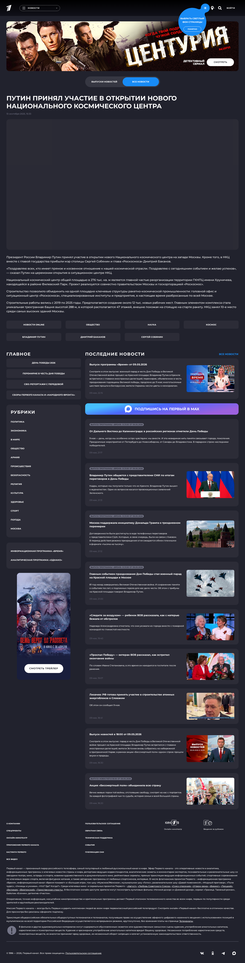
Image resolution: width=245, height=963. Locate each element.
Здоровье (17, 502)
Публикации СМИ (94, 852)
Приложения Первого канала (22, 845)
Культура (17, 493)
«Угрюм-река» (200, 886)
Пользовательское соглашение (102, 823)
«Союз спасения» (181, 886)
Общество (93, 324)
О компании (13, 823)
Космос (211, 324)
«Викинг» (214, 886)
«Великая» (12, 889)
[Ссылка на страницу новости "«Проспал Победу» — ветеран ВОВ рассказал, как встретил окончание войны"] (161, 666)
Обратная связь (93, 831)
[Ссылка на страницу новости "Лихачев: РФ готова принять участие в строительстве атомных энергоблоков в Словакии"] (161, 706)
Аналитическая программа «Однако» (36, 560)
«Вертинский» (27, 889)
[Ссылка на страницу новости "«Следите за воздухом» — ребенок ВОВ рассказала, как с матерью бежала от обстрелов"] (161, 626)
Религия (16, 484)
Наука (152, 324)
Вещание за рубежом (213, 825)
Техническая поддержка (99, 838)
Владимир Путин (33, 337)
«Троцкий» (227, 886)
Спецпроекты (13, 831)
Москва (16, 528)
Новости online (33, 324)
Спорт (15, 510)
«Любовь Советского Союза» (154, 886)
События (90, 845)
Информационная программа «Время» (37, 551)
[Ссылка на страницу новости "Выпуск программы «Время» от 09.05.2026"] (161, 379)
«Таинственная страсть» (49, 889)
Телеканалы (186, 921)
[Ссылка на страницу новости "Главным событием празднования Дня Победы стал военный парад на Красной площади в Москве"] (161, 583)
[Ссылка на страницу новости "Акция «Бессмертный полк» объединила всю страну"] (161, 791)
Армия (15, 457)
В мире (15, 439)
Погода (16, 519)
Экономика (19, 430)
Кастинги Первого (16, 852)
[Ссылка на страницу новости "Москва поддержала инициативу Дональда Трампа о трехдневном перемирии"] (161, 534)
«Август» (132, 886)
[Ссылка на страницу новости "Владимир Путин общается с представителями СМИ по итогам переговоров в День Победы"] (161, 484)
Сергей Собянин (152, 337)
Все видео (11, 859)
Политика (17, 421)
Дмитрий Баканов (93, 337)
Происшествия (21, 466)
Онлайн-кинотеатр (16, 838)
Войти (231, 8)
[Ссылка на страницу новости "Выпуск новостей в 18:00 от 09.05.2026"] (161, 748)
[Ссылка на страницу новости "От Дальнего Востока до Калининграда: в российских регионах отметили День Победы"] (161, 438)
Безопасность (20, 475)
